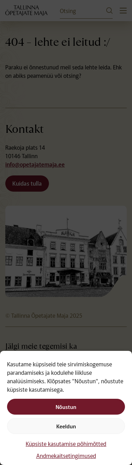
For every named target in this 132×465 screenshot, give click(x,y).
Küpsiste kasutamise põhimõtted (66, 443)
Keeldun (66, 426)
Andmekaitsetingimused (66, 455)
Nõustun (66, 406)
